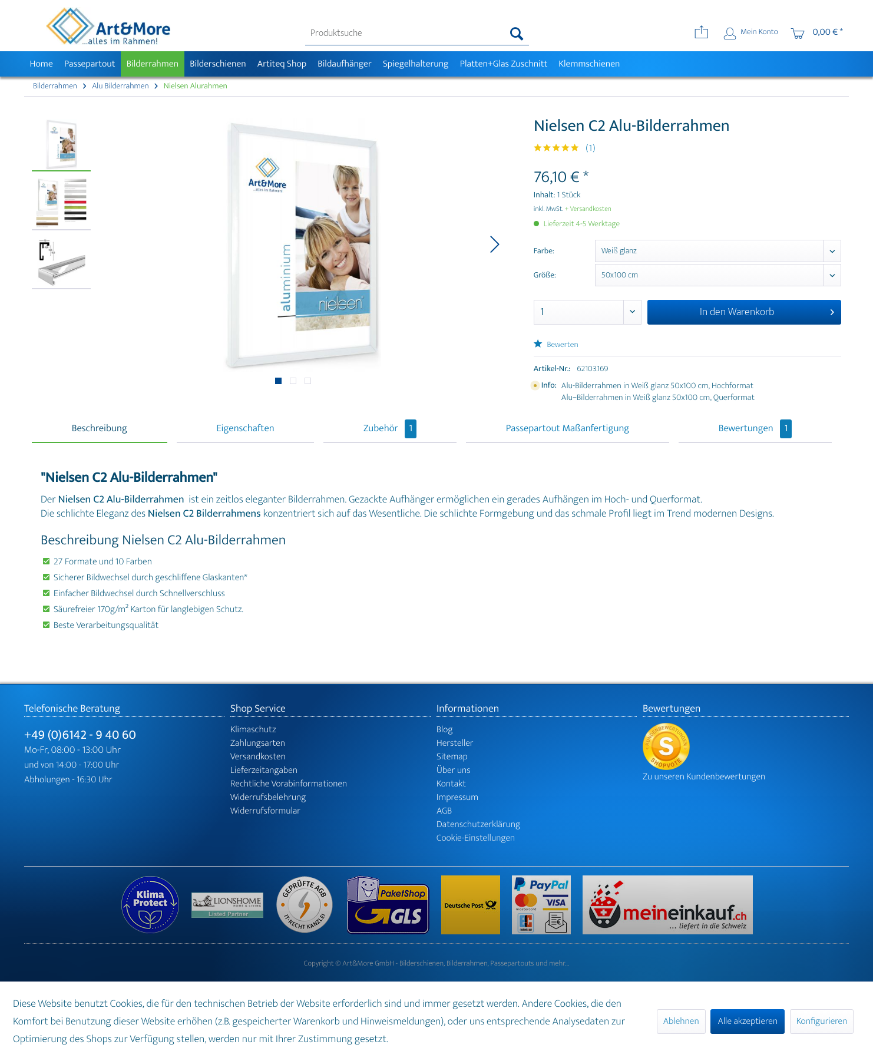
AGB (444, 811)
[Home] (41, 64)
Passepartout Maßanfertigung (568, 429)
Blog (444, 729)
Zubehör (389, 429)
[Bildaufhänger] (345, 64)
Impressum (457, 797)
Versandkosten (258, 756)
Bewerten (556, 345)
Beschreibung (99, 429)
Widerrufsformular (265, 811)
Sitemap (452, 756)
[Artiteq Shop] (282, 64)
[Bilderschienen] (218, 64)
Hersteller (455, 743)
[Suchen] (517, 33)
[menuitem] (417, 33)
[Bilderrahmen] (152, 64)
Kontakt (451, 784)
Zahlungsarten (257, 743)
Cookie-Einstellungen (475, 838)
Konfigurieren (821, 1021)
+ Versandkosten (587, 209)
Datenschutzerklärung (478, 824)
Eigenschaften (245, 429)
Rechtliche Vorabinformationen (288, 784)
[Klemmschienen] (589, 64)
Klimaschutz (253, 729)
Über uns (453, 770)
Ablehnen (681, 1021)
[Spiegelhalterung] (415, 64)
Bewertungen (755, 428)
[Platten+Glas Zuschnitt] (503, 64)
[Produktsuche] (417, 33)
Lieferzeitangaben (263, 770)
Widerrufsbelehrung (268, 797)
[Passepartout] (89, 64)
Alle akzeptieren (747, 1021)
